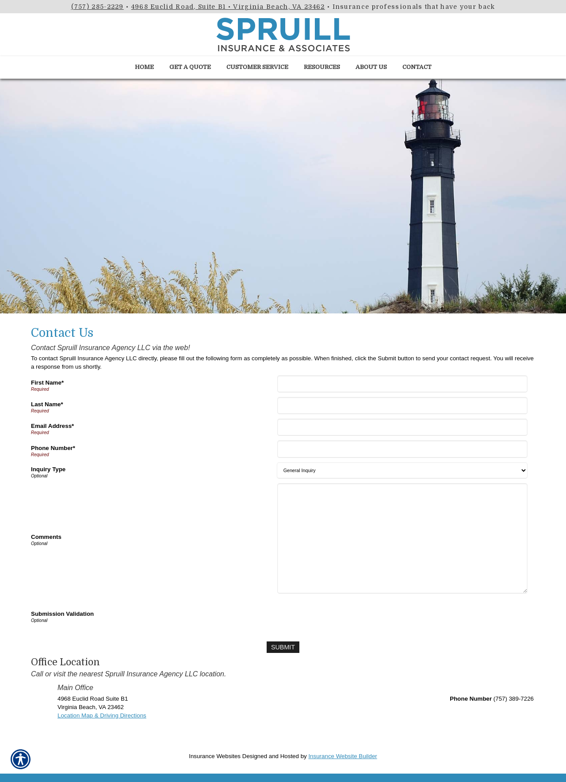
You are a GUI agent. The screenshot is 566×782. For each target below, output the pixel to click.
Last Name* (47, 404)
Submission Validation (62, 613)
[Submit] (283, 646)
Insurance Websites (215, 755)
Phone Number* (53, 448)
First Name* (47, 382)
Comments (46, 537)
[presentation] (346, 615)
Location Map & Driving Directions (101, 715)
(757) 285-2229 (97, 6)
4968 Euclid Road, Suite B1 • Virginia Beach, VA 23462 (228, 6)
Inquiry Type (48, 469)
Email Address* (52, 426)
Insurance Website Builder (342, 755)
